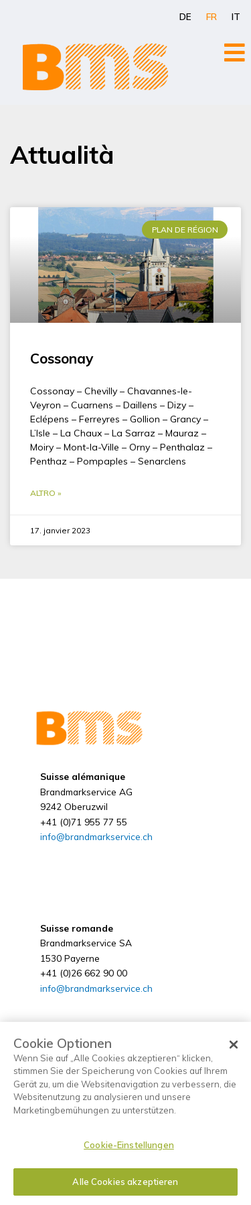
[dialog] (125, 1113)
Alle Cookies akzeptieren (125, 1181)
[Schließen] (234, 1045)
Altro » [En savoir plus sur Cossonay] (45, 493)
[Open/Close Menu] (234, 52)
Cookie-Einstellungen (129, 1145)
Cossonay (61, 358)
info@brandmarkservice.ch (96, 836)
